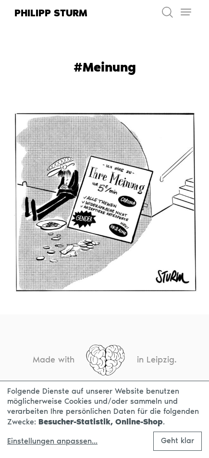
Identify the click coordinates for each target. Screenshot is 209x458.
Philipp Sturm (50, 13)
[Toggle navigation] (186, 12)
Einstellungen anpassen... (52, 441)
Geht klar (177, 440)
